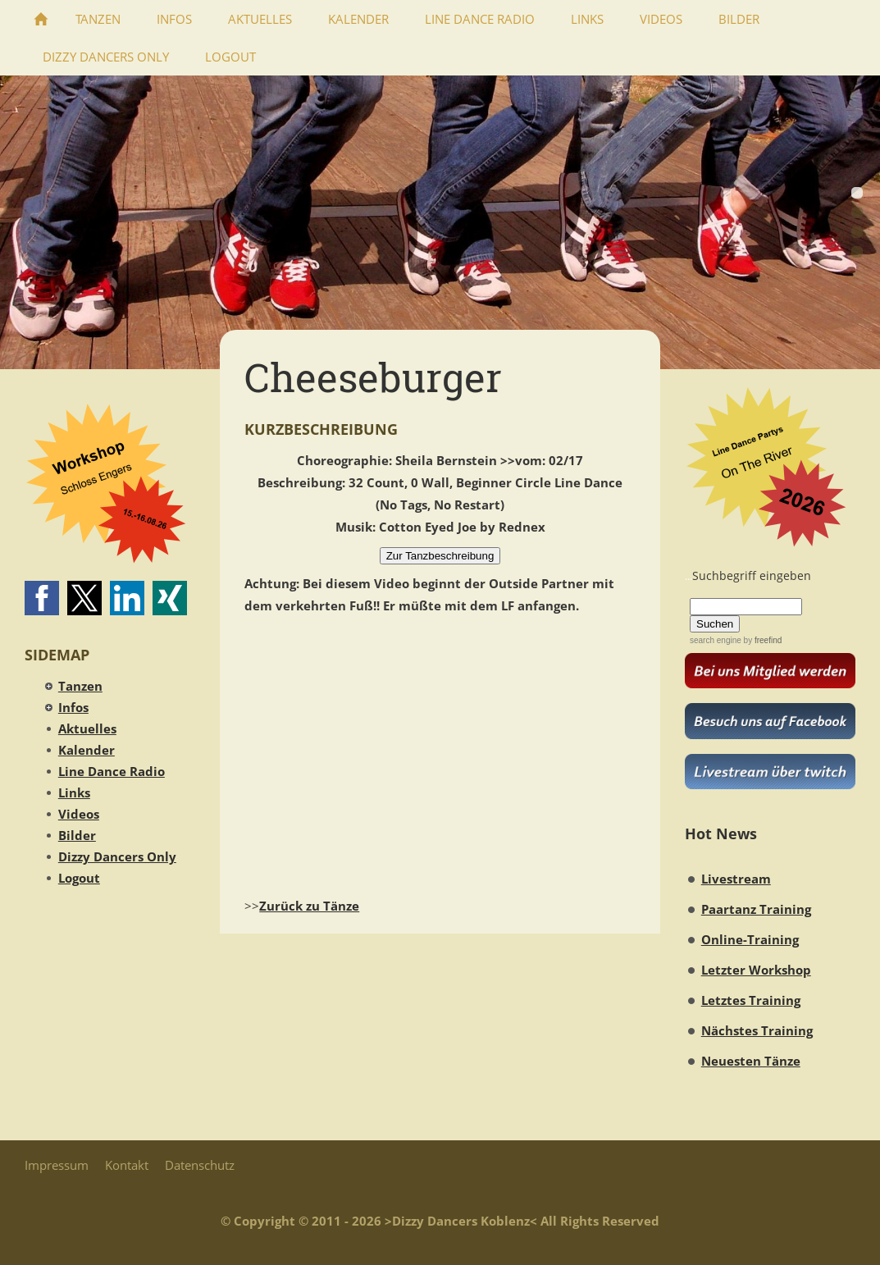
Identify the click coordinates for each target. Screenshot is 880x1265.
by (761, 640)
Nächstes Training (757, 1030)
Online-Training (750, 939)
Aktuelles (87, 728)
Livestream (736, 878)
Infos (73, 707)
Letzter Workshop (756, 969)
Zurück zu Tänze (309, 905)
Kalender (86, 750)
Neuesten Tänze (750, 1061)
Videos (78, 814)
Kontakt (126, 1165)
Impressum (57, 1165)
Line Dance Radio (111, 771)
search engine (715, 640)
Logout (79, 878)
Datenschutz (200, 1165)
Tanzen (80, 686)
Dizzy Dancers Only (117, 856)
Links (74, 792)
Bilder (77, 835)
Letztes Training (750, 1000)
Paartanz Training (756, 909)
